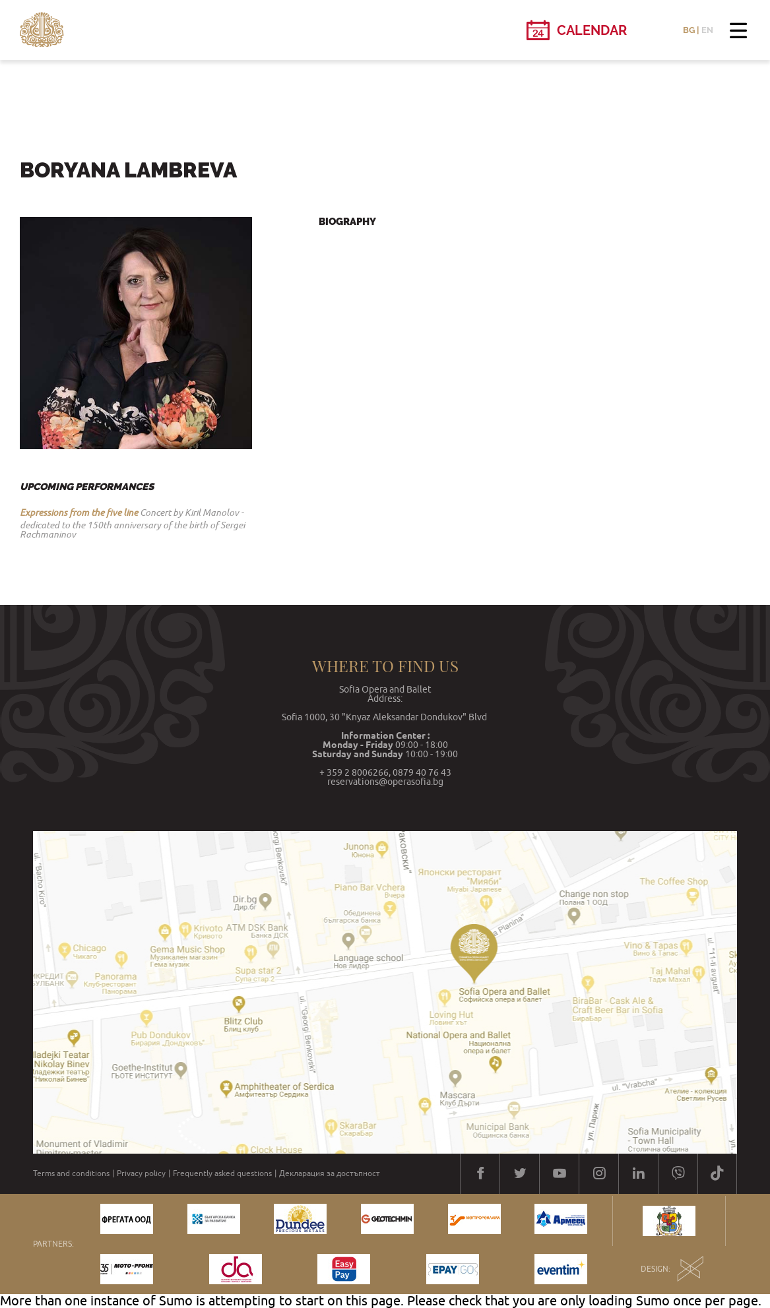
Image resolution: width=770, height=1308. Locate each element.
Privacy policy (141, 1173)
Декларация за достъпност (329, 1173)
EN (707, 30)
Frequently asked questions (222, 1173)
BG (689, 30)
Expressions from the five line (79, 512)
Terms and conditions (71, 1173)
